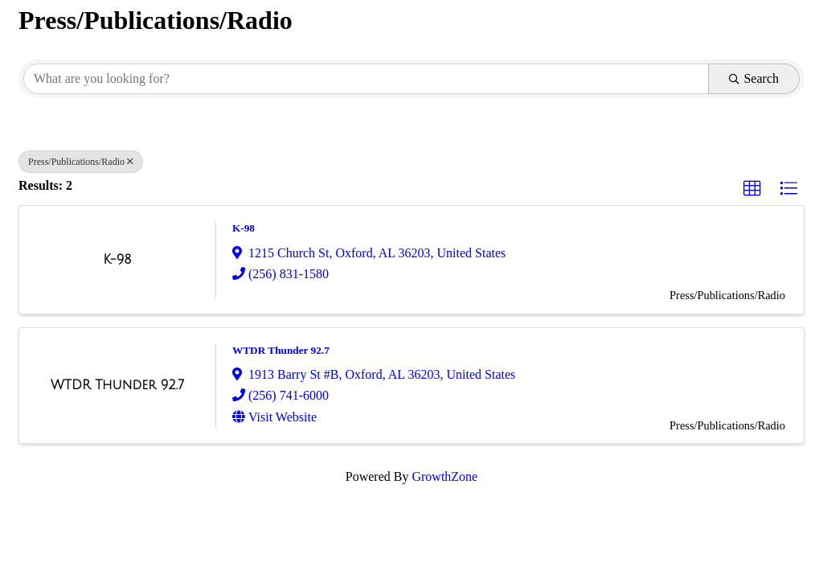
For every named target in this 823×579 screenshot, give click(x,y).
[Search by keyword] (366, 79)
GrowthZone (444, 476)
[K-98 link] (117, 260)
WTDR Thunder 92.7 (281, 350)
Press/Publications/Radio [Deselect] (80, 161)
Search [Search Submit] (754, 78)
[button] (752, 189)
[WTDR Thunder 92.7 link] (117, 385)
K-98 (243, 228)
